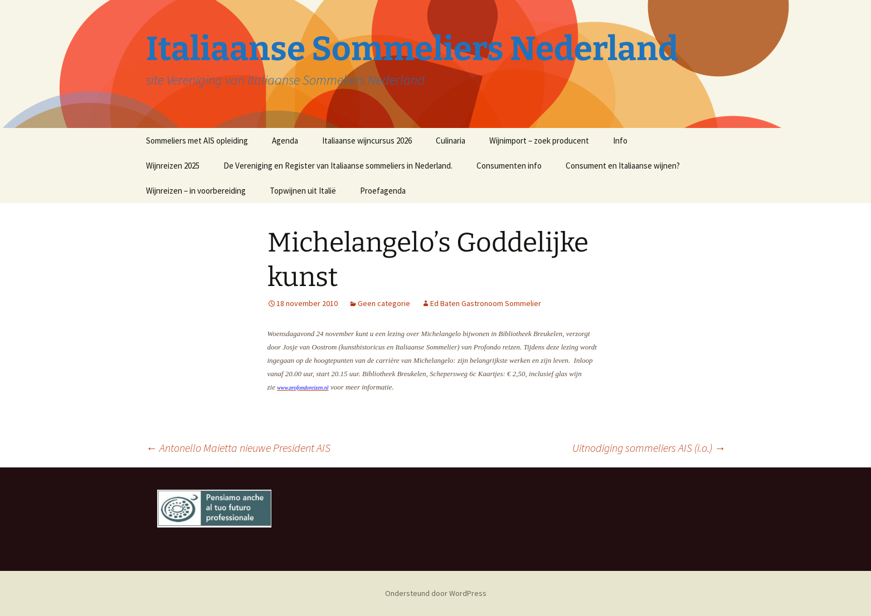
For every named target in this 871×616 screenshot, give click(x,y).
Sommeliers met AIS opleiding (197, 140)
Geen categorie (384, 303)
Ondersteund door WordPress (435, 593)
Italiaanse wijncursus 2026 (367, 140)
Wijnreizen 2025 (172, 165)
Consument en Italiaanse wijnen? (623, 165)
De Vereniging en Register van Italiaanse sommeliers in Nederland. (337, 165)
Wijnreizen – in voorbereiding (196, 190)
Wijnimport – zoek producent (539, 140)
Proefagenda (383, 190)
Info (620, 140)
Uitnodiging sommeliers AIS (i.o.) (649, 448)
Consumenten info (509, 165)
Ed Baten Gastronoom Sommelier (485, 303)
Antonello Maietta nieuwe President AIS (238, 448)
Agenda (285, 140)
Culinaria (450, 140)
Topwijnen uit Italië (303, 190)
